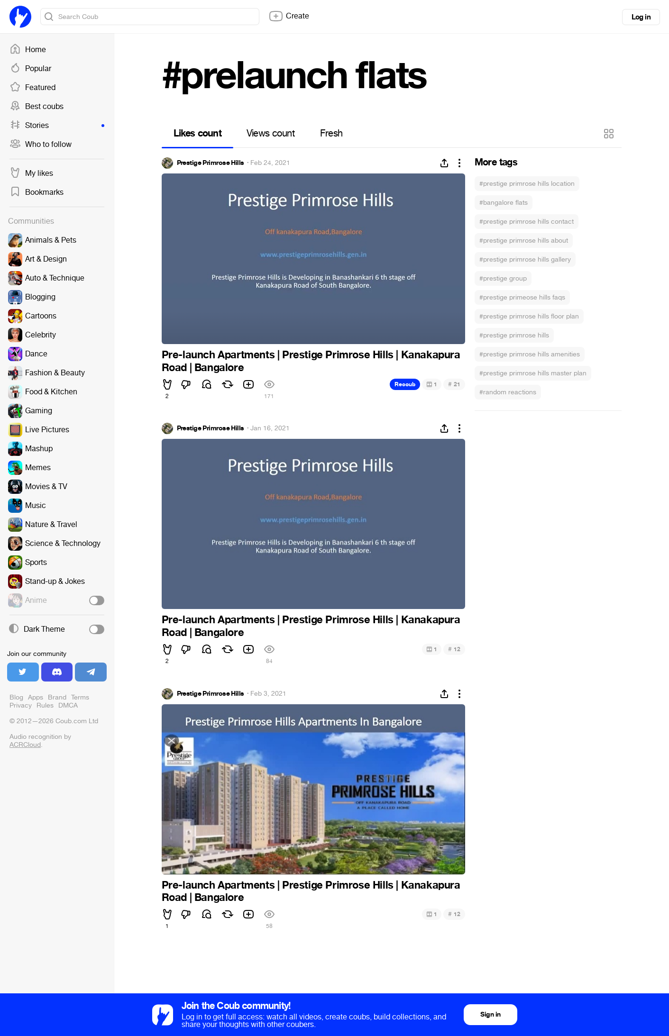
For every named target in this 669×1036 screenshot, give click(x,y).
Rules (45, 705)
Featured (32, 87)
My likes (31, 173)
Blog (16, 697)
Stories (56, 125)
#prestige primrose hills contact (526, 221)
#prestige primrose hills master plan (533, 373)
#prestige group (503, 278)
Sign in (490, 1014)
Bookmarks (36, 192)
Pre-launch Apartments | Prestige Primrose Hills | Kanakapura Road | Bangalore (311, 361)
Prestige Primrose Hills (210, 163)
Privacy (20, 705)
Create (288, 16)
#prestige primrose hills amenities (529, 354)
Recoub (404, 384)
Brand (57, 697)
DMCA (68, 705)
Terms (80, 697)
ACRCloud (25, 744)
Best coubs (36, 106)
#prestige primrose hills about (523, 240)
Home (27, 49)
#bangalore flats (503, 202)
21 (454, 384)
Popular (30, 68)
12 (454, 649)
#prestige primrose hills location (527, 183)
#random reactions (507, 392)
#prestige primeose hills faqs (522, 297)
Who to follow (40, 144)
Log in (641, 17)
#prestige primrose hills (514, 335)
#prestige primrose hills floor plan (529, 316)
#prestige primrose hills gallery (525, 259)
